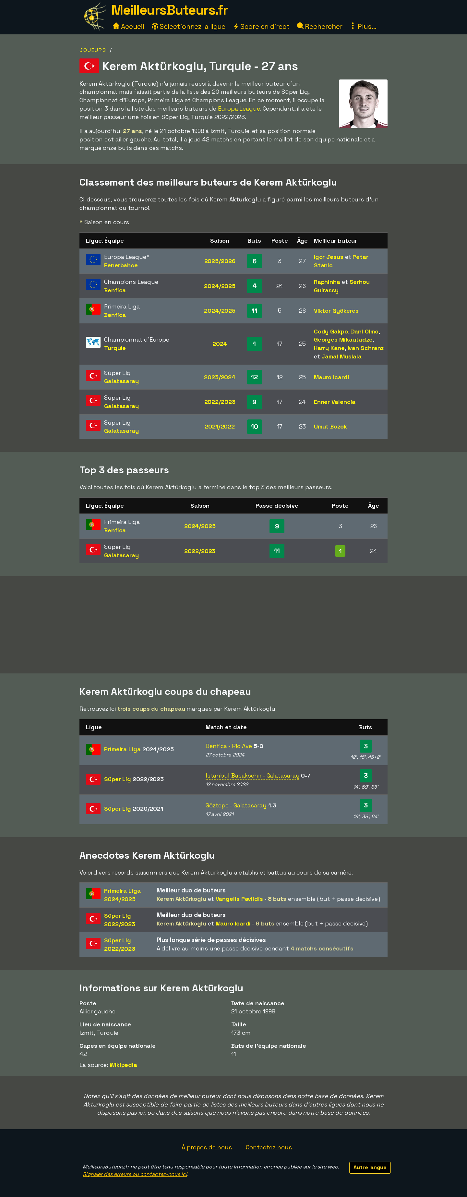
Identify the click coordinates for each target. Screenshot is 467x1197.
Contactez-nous (269, 1147)
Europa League (239, 108)
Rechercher (319, 26)
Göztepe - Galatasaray (236, 805)
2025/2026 (219, 261)
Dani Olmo (364, 331)
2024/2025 (219, 286)
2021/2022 (220, 426)
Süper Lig (134, 779)
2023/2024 (219, 377)
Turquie (115, 348)
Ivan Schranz (366, 348)
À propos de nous (207, 1147)
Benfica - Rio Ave (229, 746)
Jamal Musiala (341, 356)
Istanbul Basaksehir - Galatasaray (253, 775)
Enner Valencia (335, 401)
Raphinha (327, 281)
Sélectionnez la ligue (189, 26)
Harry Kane (329, 348)
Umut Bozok (330, 426)
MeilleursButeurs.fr (169, 9)
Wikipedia (123, 1065)
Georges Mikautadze (343, 339)
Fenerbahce (121, 265)
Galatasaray (121, 381)
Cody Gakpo (331, 331)
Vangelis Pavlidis (239, 898)
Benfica (115, 290)
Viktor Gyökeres (336, 310)
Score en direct (261, 26)
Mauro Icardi (331, 377)
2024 (219, 343)
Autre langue (370, 1167)
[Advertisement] (233, 624)
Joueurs (92, 50)
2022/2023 (219, 401)
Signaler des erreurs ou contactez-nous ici (135, 1174)
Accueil (128, 26)
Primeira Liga (139, 749)
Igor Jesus (328, 256)
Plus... (363, 26)
